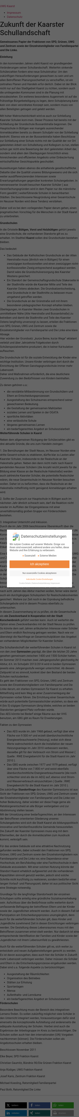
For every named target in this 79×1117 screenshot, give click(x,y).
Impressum (55, 574)
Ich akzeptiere (39, 555)
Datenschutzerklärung (41, 574)
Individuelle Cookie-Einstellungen (39, 570)
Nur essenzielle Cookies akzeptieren (39, 564)
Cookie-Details (25, 574)
